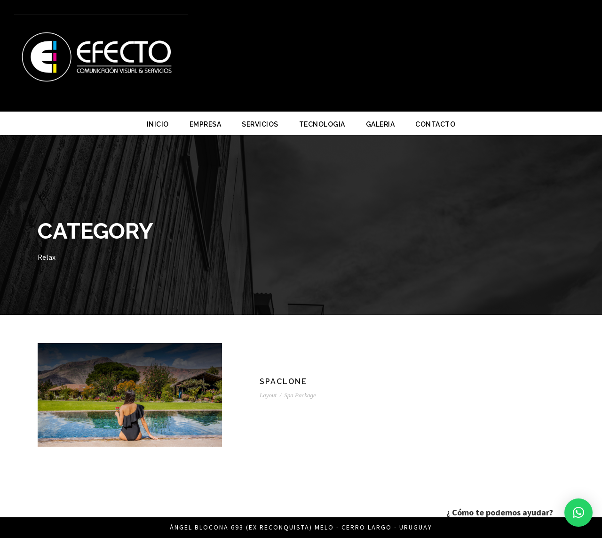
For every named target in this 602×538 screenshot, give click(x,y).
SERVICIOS (260, 124)
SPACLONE (283, 381)
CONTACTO (435, 124)
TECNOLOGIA (322, 124)
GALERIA (380, 124)
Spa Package (300, 395)
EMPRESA (206, 124)
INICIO (158, 124)
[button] (578, 512)
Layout (268, 395)
